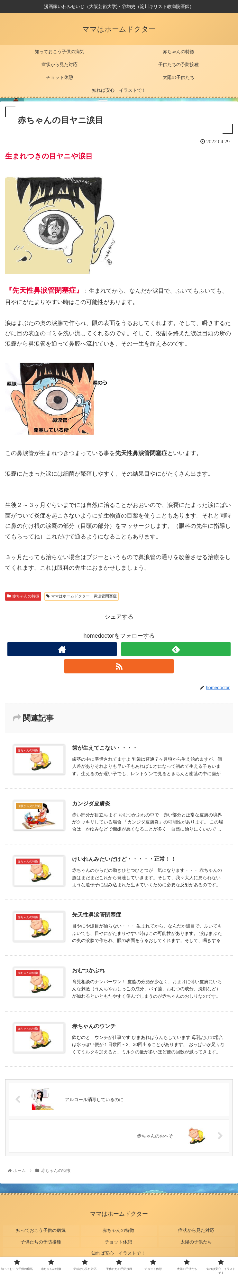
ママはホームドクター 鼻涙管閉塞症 (81, 596)
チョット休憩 (119, 1238)
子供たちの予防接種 (41, 1238)
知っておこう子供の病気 (41, 1229)
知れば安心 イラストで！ (119, 1248)
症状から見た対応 (196, 1229)
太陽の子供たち (196, 1238)
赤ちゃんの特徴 (23, 596)
